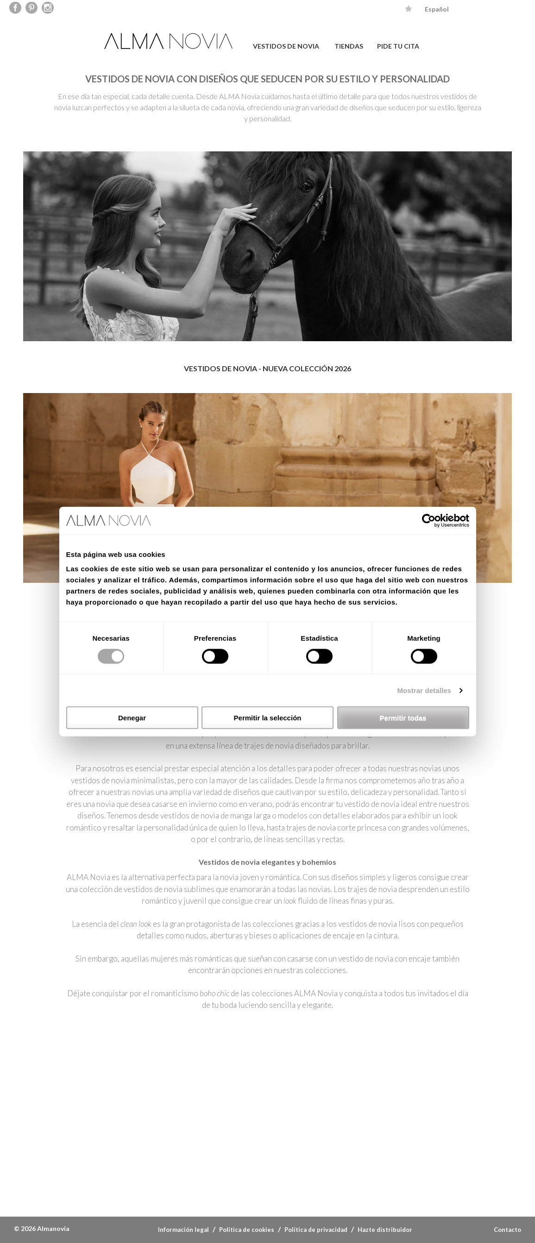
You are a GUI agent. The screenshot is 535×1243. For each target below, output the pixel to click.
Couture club (370, 1174)
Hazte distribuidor (385, 1229)
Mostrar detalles (424, 690)
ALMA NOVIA (169, 40)
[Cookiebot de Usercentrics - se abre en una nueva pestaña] (428, 520)
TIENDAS (348, 46)
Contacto (507, 1229)
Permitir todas (403, 718)
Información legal (183, 1229)
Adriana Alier (259, 1174)
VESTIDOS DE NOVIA (286, 46)
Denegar (132, 718)
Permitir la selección (268, 718)
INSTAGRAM (319, 1084)
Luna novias (148, 1174)
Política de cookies (246, 1229)
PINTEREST (216, 1084)
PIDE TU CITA (398, 46)
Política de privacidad (315, 1229)
